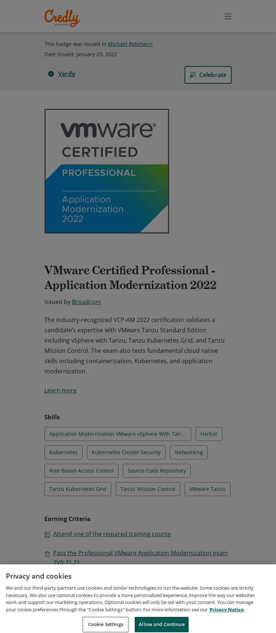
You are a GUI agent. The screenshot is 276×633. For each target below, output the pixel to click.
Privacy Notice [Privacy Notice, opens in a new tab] (227, 618)
